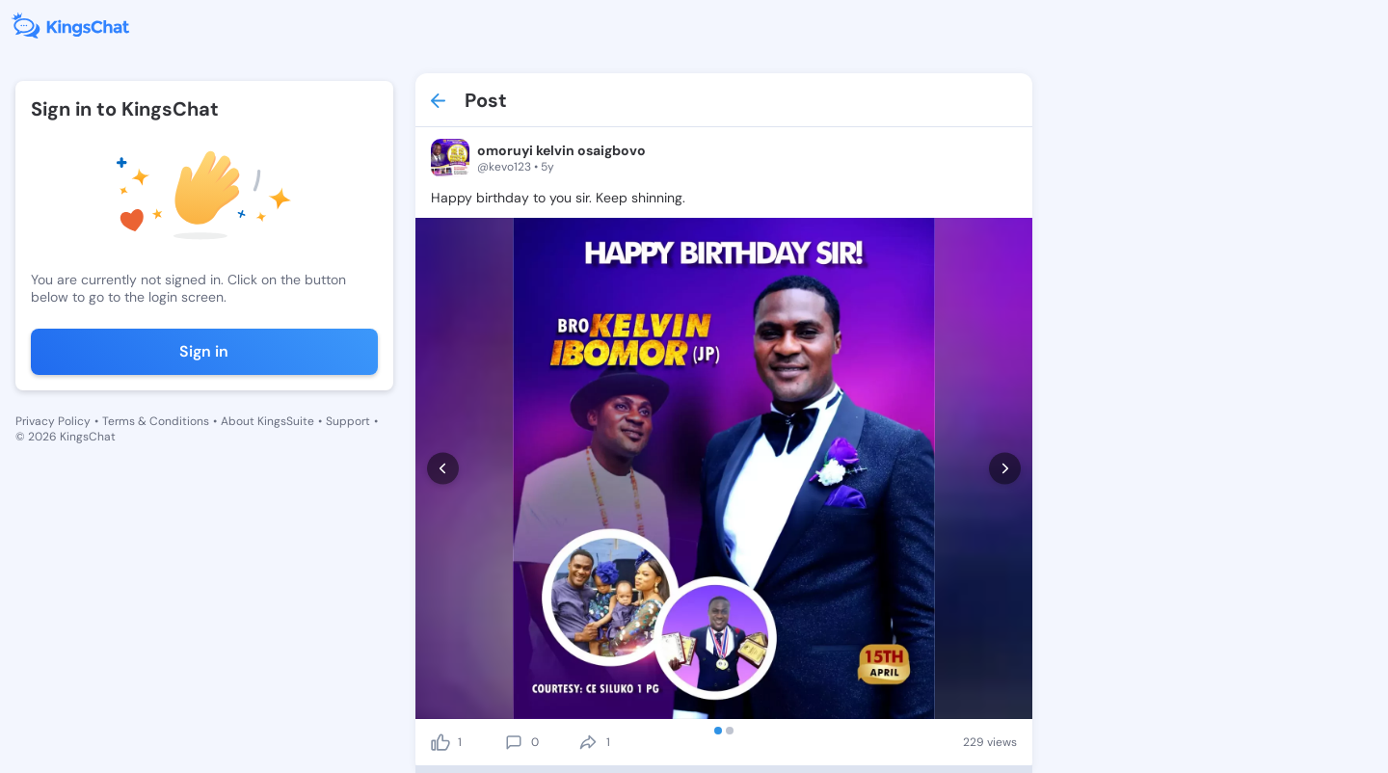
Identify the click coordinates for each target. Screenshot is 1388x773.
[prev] (443, 469)
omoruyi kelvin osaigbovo (561, 150)
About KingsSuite (267, 421)
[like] (440, 742)
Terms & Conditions (155, 421)
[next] (1005, 469)
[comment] (513, 742)
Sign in (203, 351)
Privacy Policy (53, 421)
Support (348, 421)
